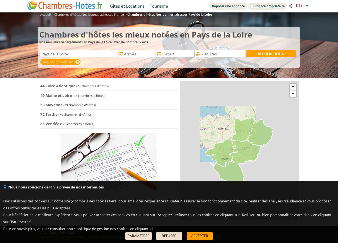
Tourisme (159, 6)
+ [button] (293, 87)
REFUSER (169, 235)
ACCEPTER (199, 235)
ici (151, 228)
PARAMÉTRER (139, 235)
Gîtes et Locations (127, 6)
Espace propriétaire (267, 6)
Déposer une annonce (228, 6)
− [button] (293, 94)
